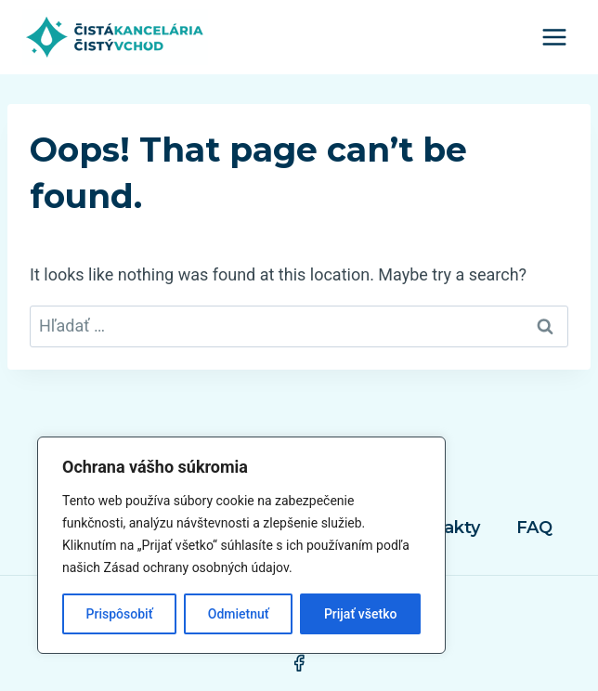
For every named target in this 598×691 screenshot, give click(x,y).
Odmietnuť (238, 613)
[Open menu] (554, 37)
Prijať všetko (360, 613)
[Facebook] (299, 663)
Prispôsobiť (119, 613)
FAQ (534, 527)
